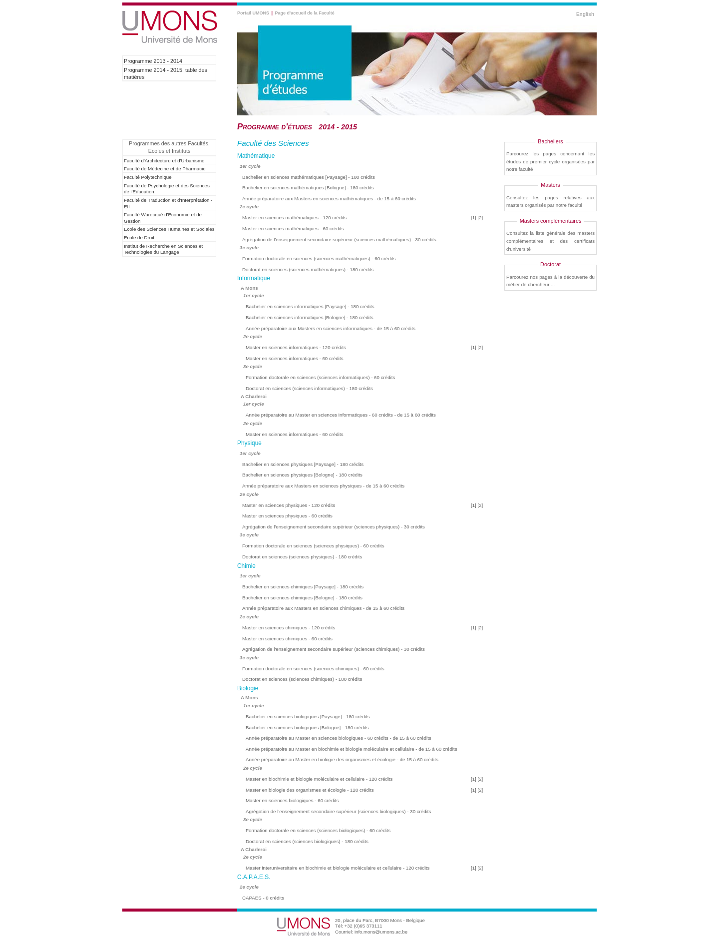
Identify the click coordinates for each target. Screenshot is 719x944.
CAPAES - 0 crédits (263, 898)
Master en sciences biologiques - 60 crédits (292, 800)
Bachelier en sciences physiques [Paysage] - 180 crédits (302, 464)
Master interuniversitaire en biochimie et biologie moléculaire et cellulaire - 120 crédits (337, 868)
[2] (480, 217)
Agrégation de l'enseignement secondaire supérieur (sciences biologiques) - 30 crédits (338, 811)
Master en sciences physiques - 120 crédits (288, 505)
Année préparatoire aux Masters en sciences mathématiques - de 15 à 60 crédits (329, 198)
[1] (473, 217)
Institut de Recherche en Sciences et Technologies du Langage (163, 249)
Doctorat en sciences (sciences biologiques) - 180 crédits (307, 841)
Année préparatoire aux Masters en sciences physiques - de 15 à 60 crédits (323, 485)
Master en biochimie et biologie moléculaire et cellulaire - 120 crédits (319, 779)
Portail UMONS (253, 12)
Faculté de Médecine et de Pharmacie (165, 168)
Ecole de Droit (139, 237)
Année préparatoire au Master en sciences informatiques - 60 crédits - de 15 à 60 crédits (341, 415)
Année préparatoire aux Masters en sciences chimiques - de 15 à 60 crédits (323, 608)
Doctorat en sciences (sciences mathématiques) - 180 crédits (307, 269)
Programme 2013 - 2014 (153, 61)
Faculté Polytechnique (148, 177)
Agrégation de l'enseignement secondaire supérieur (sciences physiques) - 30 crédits (333, 526)
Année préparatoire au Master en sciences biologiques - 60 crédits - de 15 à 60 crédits (338, 738)
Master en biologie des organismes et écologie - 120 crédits (310, 790)
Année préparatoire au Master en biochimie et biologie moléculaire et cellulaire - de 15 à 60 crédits (351, 749)
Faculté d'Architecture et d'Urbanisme (164, 160)
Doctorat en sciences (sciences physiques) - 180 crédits (302, 556)
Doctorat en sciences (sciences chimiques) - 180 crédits (302, 679)
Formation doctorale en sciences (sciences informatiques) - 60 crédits (320, 377)
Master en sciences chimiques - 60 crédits (287, 638)
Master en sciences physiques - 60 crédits (287, 515)
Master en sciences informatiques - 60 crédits (295, 358)
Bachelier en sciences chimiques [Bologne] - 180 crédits (302, 597)
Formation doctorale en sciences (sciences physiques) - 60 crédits (313, 545)
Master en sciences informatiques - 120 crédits (296, 347)
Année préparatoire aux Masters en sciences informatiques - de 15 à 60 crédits (330, 328)
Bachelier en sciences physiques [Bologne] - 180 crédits (302, 474)
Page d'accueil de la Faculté (305, 12)
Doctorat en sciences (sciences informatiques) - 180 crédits (309, 388)
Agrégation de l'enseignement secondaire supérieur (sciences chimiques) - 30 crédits (333, 649)
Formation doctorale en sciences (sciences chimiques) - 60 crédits (313, 668)
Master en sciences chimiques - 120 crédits (288, 627)
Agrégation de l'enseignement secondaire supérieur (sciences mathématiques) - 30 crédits (339, 239)
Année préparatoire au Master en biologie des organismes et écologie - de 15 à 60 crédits (342, 759)
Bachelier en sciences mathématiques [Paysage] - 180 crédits (308, 177)
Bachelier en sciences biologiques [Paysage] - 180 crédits (308, 716)
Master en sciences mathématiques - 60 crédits (293, 228)
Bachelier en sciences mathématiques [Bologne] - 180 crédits (308, 187)
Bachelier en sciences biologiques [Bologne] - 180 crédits (307, 727)
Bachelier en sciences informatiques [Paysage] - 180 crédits (310, 306)
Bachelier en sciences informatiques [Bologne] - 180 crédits (309, 317)
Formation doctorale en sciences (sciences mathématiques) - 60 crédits (318, 258)
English (585, 14)
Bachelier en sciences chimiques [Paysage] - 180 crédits (302, 586)
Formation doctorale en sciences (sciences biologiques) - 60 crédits (318, 830)
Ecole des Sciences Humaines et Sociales (169, 229)
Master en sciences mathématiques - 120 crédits (294, 217)
